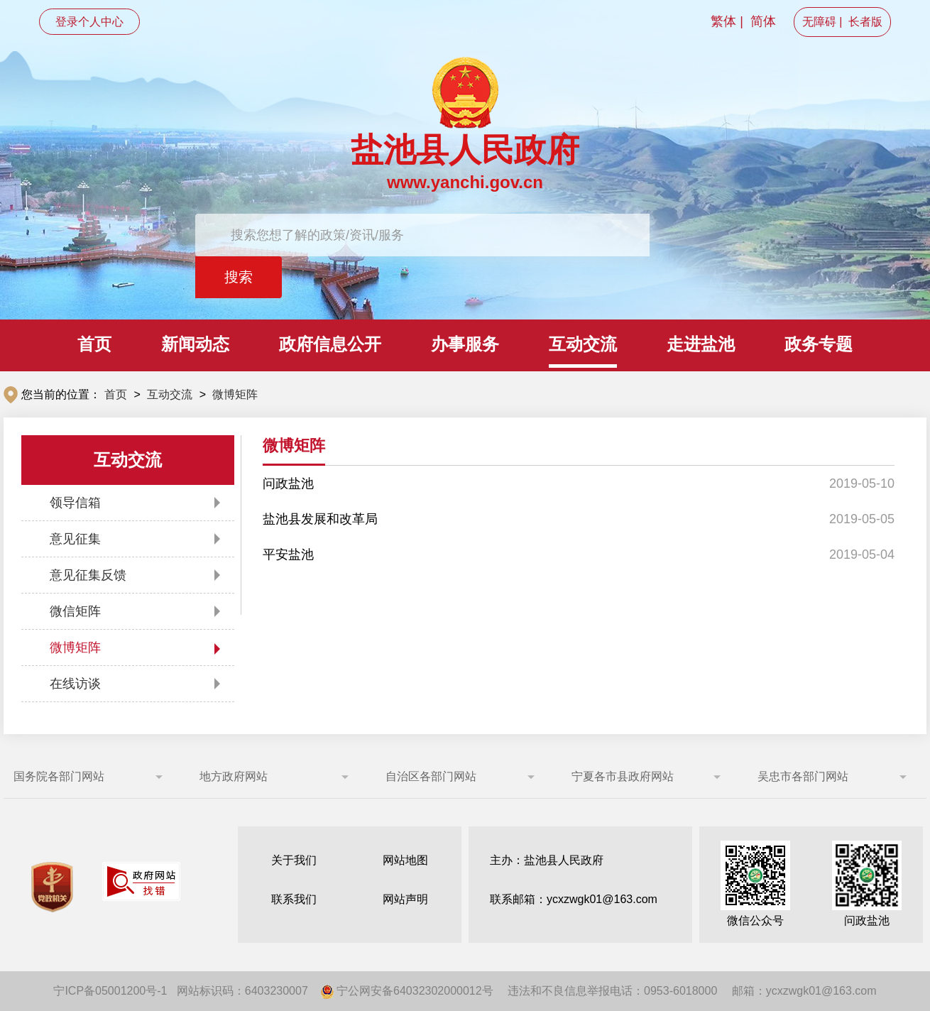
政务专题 (818, 344)
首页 (94, 344)
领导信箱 (75, 503)
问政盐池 (288, 483)
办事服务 (465, 344)
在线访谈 (75, 684)
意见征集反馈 (88, 575)
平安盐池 (288, 554)
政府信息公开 (330, 344)
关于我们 (294, 860)
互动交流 (583, 344)
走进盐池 (701, 344)
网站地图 (405, 860)
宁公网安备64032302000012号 (407, 991)
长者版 (865, 22)
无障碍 (819, 22)
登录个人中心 (89, 22)
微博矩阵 (235, 394)
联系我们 (294, 899)
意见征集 (75, 539)
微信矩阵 (75, 611)
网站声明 (405, 899)
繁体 (723, 21)
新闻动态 (195, 344)
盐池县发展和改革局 (320, 519)
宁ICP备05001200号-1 (110, 991)
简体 (763, 21)
